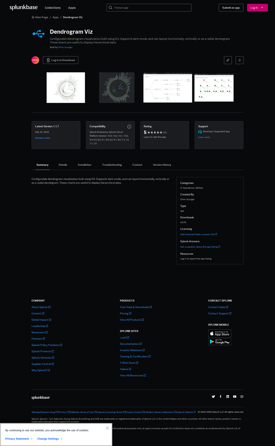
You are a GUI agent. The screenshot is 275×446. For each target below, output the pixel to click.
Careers (38, 313)
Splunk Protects (43, 351)
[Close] (107, 433)
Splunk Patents (186, 412)
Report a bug (49, 412)
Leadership (40, 326)
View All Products (132, 319)
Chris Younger (65, 47)
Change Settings (48, 443)
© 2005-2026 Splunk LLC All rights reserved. (220, 412)
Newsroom (40, 332)
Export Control (135, 412)
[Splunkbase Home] (24, 8)
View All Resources (133, 375)
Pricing (125, 313)
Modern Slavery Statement (161, 412)
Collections (53, 8)
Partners (38, 338)
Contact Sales (218, 307)
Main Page (40, 17)
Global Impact (41, 319)
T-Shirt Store (129, 362)
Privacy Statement (17, 443)
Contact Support (219, 313)
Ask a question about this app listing (200, 246)
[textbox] (151, 8)
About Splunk (41, 307)
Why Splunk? (41, 370)
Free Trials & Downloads (136, 307)
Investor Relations (132, 350)
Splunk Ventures (43, 357)
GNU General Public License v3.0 (198, 234)
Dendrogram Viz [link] (72, 17)
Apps (72, 8)
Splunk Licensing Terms (111, 412)
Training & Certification (135, 356)
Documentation (131, 343)
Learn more (204, 137)
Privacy (64, 412)
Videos (125, 369)
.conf (124, 337)
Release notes (42, 137)
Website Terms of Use (83, 412)
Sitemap (36, 412)
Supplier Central (43, 363)
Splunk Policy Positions (47, 345)
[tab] (42, 165)
